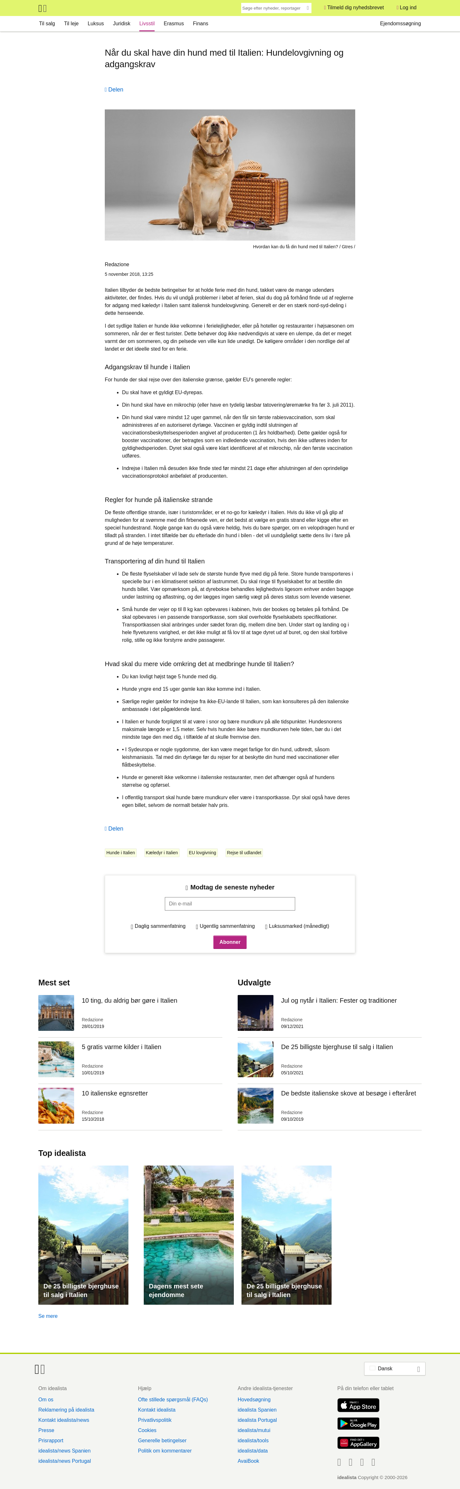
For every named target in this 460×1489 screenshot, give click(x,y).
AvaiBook (248, 1461)
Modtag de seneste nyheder (232, 887)
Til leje (71, 23)
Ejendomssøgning (400, 23)
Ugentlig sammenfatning (227, 926)
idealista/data (253, 1450)
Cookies (147, 1430)
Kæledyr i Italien (162, 852)
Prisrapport (50, 1440)
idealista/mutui (254, 1430)
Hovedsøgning (254, 1399)
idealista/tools (253, 1440)
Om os (45, 1399)
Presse (46, 1430)
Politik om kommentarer (165, 1450)
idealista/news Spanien (64, 1450)
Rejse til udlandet (244, 852)
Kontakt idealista (156, 1410)
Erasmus (174, 23)
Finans (200, 23)
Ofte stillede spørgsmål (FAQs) (173, 1399)
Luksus (96, 23)
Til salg (47, 23)
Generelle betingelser (162, 1440)
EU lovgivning (202, 852)
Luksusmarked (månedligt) (299, 926)
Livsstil (147, 23)
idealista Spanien (257, 1410)
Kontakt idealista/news (63, 1420)
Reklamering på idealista (66, 1410)
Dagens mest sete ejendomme (176, 1290)
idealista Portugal (257, 1420)
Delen (115, 89)
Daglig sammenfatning (160, 926)
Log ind (408, 7)
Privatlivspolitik (155, 1420)
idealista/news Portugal (64, 1461)
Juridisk (121, 23)
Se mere (47, 1316)
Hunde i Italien (120, 852)
